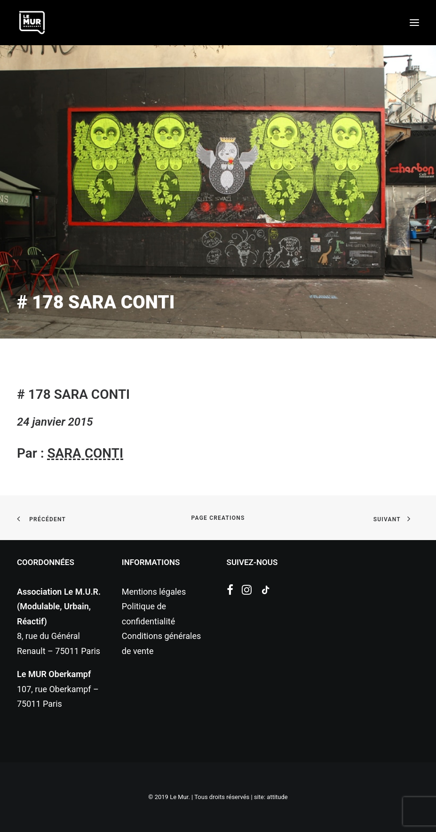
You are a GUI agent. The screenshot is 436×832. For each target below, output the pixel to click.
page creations (218, 518)
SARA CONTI (85, 453)
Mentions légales (154, 592)
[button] (414, 22)
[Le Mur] (32, 22)
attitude (277, 796)
